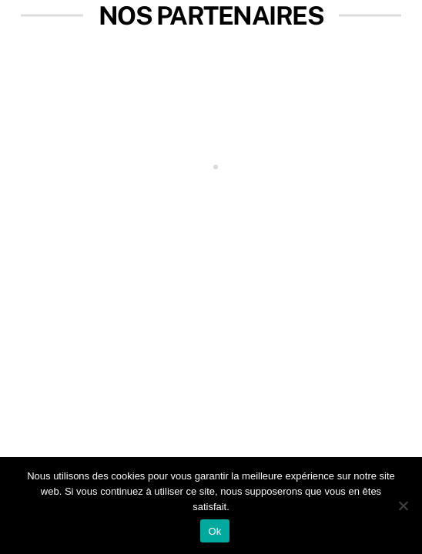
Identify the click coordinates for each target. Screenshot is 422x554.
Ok (214, 531)
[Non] (402, 505)
